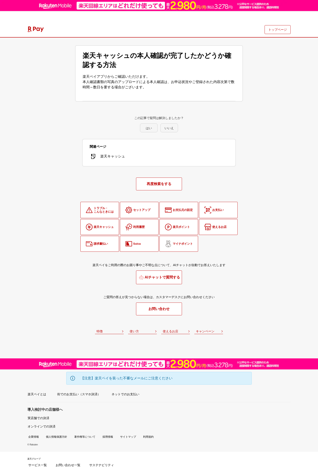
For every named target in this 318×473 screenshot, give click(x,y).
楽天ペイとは (37, 394)
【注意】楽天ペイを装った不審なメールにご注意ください (126, 378)
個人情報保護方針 (56, 436)
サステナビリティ (101, 465)
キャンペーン (205, 331)
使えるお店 (170, 331)
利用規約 (148, 436)
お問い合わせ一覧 (68, 465)
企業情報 (33, 436)
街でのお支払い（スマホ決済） (78, 394)
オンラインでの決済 (41, 426)
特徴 (100, 331)
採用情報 (107, 436)
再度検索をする (159, 184)
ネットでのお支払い (125, 394)
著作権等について (84, 436)
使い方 (134, 331)
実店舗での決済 (38, 418)
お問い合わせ (159, 309)
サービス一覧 (37, 465)
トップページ (277, 29)
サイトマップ (128, 436)
